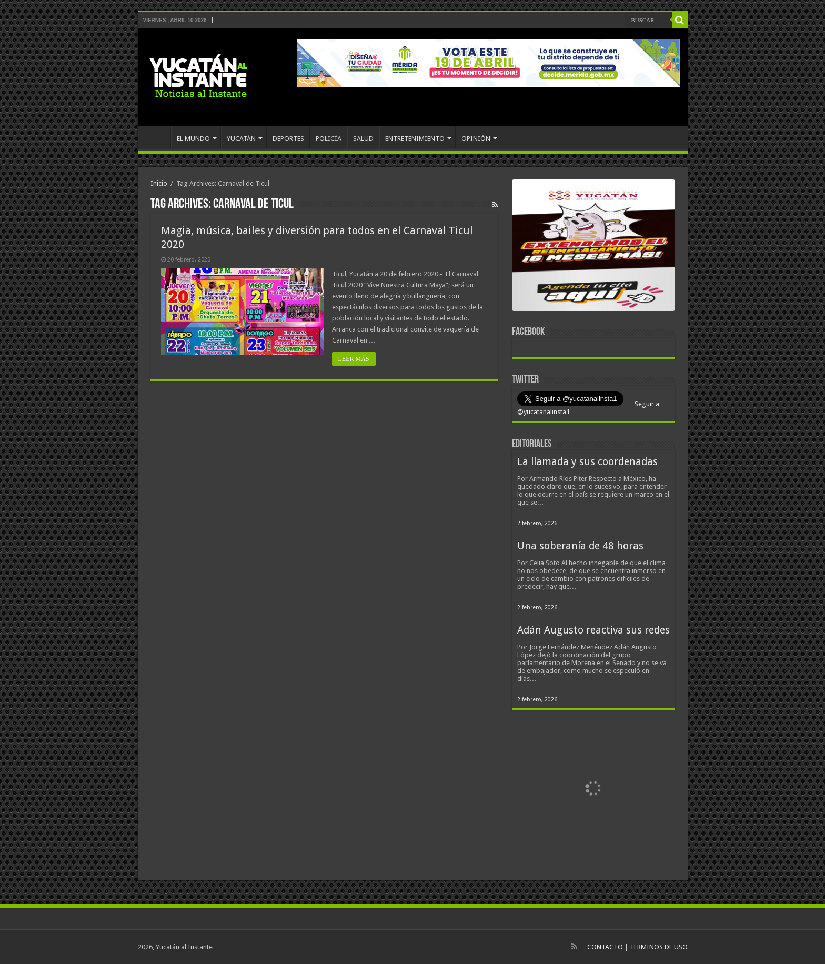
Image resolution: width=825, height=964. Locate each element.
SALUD (363, 139)
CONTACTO (605, 947)
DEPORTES (288, 139)
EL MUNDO (193, 139)
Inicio (158, 183)
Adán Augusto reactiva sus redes (593, 630)
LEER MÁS (353, 359)
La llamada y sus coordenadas (587, 462)
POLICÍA (328, 139)
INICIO (156, 137)
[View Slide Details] (593, 247)
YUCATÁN (241, 139)
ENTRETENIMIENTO (415, 139)
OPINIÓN (475, 139)
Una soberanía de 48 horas (580, 546)
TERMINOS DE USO (659, 947)
